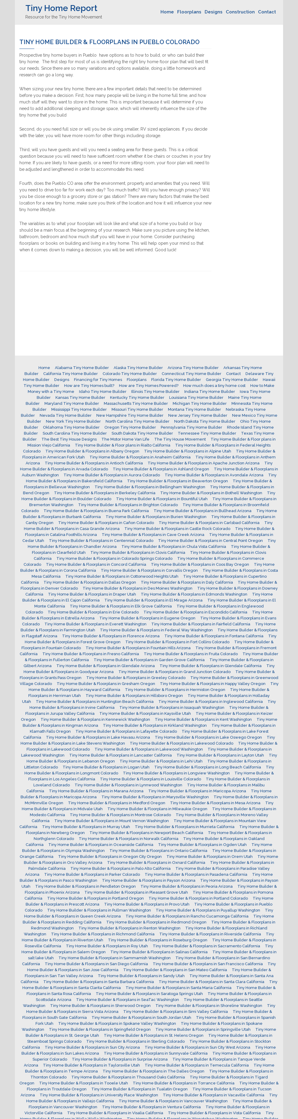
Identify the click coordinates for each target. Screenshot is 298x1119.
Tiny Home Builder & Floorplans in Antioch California (94, 463)
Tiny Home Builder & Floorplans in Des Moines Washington (137, 588)
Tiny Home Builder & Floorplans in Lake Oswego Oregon (208, 737)
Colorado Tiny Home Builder (130, 373)
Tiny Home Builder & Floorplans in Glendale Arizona (105, 666)
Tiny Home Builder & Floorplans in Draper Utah (92, 594)
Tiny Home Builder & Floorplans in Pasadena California (196, 874)
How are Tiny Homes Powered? (148, 385)
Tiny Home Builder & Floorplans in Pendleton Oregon (85, 886)
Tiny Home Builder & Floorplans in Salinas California (159, 952)
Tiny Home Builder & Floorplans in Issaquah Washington (171, 707)
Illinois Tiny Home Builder (155, 391)
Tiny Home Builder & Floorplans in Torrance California (183, 1083)
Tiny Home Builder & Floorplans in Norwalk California (128, 838)
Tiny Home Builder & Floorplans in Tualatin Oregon (139, 1089)
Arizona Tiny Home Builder (193, 367)
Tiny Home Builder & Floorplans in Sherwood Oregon (100, 1005)
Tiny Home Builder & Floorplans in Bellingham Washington (150, 487)
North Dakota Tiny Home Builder (204, 421)
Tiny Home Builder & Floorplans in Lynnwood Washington (128, 785)
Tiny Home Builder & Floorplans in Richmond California (103, 934)
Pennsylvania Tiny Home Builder (191, 427)
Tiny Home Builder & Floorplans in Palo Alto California (120, 868)
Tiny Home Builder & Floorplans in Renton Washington (129, 928)
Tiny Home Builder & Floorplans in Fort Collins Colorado (177, 642)
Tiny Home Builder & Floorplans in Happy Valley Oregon (212, 683)
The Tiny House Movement (180, 439)
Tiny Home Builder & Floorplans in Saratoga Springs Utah (149, 993)
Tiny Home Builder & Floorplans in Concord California (96, 564)
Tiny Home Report (61, 8)
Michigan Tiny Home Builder (200, 403)
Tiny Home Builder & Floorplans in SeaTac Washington (127, 999)
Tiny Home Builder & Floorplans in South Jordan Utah (141, 1017)
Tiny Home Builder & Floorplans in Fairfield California (200, 624)
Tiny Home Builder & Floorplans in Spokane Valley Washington (117, 1023)
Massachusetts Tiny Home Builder (136, 403)
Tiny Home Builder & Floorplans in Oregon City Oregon (110, 856)
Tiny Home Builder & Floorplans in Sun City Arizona (92, 1047)
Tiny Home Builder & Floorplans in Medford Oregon (116, 803)
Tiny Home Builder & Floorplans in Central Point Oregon (210, 540)
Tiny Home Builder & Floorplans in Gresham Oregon (106, 683)
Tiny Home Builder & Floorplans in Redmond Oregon (156, 922)
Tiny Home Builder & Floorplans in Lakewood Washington (149, 749)
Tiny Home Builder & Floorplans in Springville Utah (203, 1029)
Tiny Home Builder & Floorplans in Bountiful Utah (162, 499)
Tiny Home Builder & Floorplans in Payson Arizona (148, 880)
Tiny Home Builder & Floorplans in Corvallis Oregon (149, 570)
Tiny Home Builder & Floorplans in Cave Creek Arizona (153, 534)
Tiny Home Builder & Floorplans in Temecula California (197, 1065)
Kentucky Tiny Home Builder (137, 397)
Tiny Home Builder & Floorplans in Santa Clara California (211, 981)
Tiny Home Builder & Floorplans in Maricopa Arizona (197, 791)
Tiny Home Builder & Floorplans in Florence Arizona (111, 636)
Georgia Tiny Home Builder (232, 379)
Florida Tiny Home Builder (176, 379)
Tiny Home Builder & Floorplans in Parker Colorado (92, 874)
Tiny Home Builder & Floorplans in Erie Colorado (93, 612)
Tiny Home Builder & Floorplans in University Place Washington (99, 1095)
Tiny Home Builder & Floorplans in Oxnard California (156, 862)
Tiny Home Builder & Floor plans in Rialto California (122, 445)
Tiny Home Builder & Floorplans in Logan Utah (106, 767)
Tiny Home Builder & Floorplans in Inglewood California (210, 701)
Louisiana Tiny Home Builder (196, 397)
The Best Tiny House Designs (69, 439)
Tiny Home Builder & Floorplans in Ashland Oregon (161, 469)
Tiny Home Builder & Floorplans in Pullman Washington (99, 910)
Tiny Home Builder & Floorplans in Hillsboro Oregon (134, 695)
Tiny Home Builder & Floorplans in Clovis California (137, 552)
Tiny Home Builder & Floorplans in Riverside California (210, 934)
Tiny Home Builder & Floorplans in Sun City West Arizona (197, 1047)
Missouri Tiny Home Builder (137, 409)
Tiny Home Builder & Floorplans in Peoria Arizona (186, 886)
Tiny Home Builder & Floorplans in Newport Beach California (146, 832)
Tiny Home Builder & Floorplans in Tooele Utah (83, 1083)
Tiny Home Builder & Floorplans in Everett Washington (95, 624)
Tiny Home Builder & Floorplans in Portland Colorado (198, 898)
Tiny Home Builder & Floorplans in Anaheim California (140, 457)
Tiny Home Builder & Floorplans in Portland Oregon (95, 898)
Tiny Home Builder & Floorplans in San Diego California (96, 964)
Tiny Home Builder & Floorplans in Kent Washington (203, 719)
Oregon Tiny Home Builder (130, 427)
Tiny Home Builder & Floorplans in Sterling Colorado (135, 1041)
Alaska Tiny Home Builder (138, 367)
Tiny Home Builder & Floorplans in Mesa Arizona (215, 803)
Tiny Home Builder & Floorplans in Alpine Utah (187, 451)
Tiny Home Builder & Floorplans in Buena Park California (96, 511)
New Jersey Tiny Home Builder (197, 415)
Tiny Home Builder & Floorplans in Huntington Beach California (95, 701)
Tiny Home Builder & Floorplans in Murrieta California (184, 826)
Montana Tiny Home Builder (194, 409)
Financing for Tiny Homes (98, 379)
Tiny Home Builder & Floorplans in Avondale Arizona (214, 475)
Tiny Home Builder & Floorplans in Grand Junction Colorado (174, 671)
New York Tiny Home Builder (73, 421)
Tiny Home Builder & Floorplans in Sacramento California (206, 946)
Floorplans (189, 12)
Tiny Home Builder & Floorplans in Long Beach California (207, 767)
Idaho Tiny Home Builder (102, 391)
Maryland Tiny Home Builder (71, 403)
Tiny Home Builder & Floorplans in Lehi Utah (161, 761)
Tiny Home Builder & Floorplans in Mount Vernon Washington (111, 821)
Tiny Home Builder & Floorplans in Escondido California (195, 612)
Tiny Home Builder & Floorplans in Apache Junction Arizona (204, 463)
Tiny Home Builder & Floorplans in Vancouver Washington (173, 1101)
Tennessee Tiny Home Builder (207, 433)
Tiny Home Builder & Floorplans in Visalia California (115, 1113)
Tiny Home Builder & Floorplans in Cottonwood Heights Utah (121, 576)
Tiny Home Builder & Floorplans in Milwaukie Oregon (157, 809)
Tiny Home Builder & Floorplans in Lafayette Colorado (126, 731)
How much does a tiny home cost (214, 385)
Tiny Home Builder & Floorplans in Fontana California (213, 636)
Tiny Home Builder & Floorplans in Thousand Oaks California (128, 1077)
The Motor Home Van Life (125, 439)
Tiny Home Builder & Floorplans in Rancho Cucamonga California (187, 916)
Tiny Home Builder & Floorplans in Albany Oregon (92, 451)
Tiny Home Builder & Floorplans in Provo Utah (146, 904)
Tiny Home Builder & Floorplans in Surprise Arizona (120, 1059)
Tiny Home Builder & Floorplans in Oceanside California (100, 844)
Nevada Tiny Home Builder (66, 415)
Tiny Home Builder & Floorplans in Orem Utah (209, 856)
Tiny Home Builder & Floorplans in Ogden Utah (202, 844)
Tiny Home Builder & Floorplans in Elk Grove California (121, 606)
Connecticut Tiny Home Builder (191, 373)
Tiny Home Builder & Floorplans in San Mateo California (175, 970)
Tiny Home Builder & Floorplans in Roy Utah (107, 946)
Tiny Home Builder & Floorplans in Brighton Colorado (128, 505)
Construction (240, 12)
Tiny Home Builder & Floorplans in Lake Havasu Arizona (98, 737)
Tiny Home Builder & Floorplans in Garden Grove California (149, 660)
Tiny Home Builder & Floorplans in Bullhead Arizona (202, 511)
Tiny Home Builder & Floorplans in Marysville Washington (155, 797)
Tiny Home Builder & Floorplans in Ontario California (158, 850)
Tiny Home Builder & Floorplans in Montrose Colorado (120, 815)
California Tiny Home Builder (70, 373)
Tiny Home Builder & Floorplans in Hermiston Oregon (175, 689)
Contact (267, 12)
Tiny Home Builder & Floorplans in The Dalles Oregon (153, 1071)
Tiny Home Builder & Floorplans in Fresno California (90, 654)
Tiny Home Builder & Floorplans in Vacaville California (213, 1095)
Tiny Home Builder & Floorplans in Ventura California (151, 1107)
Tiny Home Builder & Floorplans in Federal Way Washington (156, 630)
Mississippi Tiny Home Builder (79, 409)
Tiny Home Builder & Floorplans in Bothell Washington (211, 493)
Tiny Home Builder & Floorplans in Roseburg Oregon (157, 940)
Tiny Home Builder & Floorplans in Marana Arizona (96, 791)
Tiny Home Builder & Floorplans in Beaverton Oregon (177, 481)
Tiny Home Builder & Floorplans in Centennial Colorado (101, 540)
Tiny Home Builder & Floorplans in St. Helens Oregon (153, 1035)
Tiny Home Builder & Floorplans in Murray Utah (86, 826)
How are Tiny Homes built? (89, 385)
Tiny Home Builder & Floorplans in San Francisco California (208, 964)
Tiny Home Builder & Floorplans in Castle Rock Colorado (177, 528)
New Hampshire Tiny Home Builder (129, 415)
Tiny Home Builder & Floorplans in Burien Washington (156, 516)
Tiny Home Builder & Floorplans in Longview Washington (176, 773)
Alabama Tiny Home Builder (82, 367)
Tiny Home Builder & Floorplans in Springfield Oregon (100, 1029)
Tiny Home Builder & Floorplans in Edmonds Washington (194, 594)
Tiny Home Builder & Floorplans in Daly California (187, 582)
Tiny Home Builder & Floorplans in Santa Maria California (178, 987)
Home (167, 12)
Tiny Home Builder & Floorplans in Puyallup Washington (208, 910)
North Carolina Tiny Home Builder (137, 421)
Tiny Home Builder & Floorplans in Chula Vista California (173, 546)
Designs (214, 12)
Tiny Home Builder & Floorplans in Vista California (214, 1113)
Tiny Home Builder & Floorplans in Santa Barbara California (98, 981)
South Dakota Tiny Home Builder (142, 433)
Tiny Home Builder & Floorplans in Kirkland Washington (155, 725)
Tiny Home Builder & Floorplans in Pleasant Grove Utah (136, 892)
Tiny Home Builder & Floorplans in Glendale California (211, 666)
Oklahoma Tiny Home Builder (71, 427)
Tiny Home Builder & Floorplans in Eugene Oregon (147, 618)
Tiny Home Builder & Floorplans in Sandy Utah (141, 976)
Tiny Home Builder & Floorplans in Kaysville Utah (145, 713)
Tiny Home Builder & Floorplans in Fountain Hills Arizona (138, 648)
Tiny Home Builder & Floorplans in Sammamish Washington (114, 958)
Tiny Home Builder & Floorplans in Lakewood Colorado (181, 743)
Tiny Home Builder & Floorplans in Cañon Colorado (106, 522)
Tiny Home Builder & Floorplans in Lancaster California (120, 755)
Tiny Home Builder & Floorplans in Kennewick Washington (95, 719)
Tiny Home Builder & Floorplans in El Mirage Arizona (153, 600)
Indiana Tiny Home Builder (209, 391)
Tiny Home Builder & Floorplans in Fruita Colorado (191, 654)
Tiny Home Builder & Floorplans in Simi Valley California (175, 1011)
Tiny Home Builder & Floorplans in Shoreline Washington (208, 1005)
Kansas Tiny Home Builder (80, 397)
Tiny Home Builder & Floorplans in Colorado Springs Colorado (114, 558)
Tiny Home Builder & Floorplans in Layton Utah (220, 755)
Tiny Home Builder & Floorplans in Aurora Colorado (112, 475)
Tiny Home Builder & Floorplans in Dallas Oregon (90, 582)
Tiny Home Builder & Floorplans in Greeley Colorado (136, 677)
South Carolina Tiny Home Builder (75, 433)
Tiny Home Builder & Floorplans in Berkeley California (104, 493)
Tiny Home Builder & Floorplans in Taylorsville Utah (91, 1065)
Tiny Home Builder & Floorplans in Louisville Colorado (150, 779)
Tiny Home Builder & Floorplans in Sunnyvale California (156, 1053)
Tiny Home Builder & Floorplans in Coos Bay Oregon (200, 564)
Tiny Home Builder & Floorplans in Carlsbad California (209, 522)
